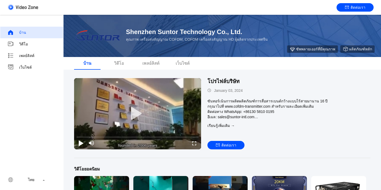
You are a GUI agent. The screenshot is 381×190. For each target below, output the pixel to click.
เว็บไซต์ (19, 67)
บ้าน (16, 32)
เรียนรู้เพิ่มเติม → (221, 126)
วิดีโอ (17, 44)
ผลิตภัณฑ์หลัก (357, 49)
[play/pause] (81, 143)
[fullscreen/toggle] (194, 143)
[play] (137, 113)
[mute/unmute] (91, 143)
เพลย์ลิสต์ (20, 56)
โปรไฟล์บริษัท (223, 81)
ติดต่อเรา (355, 7)
